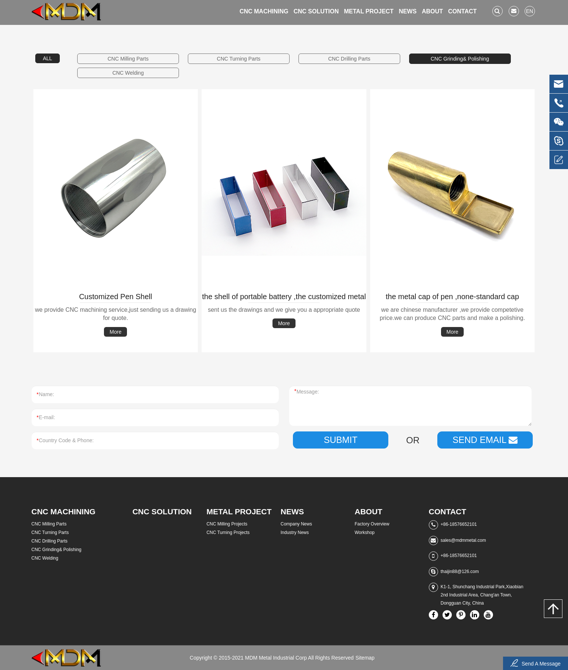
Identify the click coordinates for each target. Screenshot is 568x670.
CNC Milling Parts (128, 59)
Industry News (295, 532)
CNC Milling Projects (226, 524)
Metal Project (369, 11)
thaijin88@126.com (460, 571)
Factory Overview (372, 524)
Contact (462, 11)
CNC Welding (128, 73)
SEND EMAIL (485, 440)
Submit (341, 440)
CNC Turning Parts (238, 59)
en (529, 11)
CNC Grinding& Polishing (460, 59)
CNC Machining (263, 11)
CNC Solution (316, 11)
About (432, 11)
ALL (47, 58)
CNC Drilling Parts (349, 59)
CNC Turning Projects (227, 532)
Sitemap (365, 658)
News (408, 11)
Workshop (365, 532)
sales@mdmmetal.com (463, 540)
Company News (296, 524)
